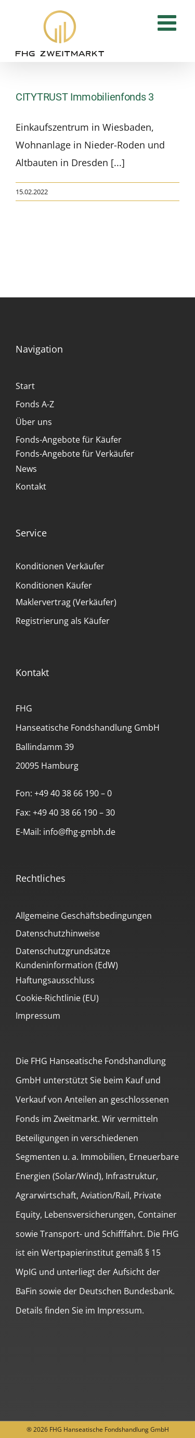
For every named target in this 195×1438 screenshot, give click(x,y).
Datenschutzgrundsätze (63, 951)
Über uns (34, 422)
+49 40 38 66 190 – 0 (73, 793)
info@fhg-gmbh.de (79, 831)
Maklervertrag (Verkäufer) (66, 602)
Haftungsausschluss (55, 980)
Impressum (38, 1015)
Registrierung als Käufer (63, 621)
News (26, 468)
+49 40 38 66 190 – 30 (74, 812)
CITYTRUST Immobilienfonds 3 (85, 97)
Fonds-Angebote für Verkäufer (75, 453)
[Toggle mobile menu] (168, 22)
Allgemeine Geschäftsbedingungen (84, 915)
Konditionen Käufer (54, 585)
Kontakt (31, 486)
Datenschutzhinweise (58, 933)
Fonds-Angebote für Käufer (69, 439)
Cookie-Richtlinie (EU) (57, 998)
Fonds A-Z (35, 404)
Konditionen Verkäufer (60, 566)
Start (25, 386)
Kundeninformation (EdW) (67, 965)
